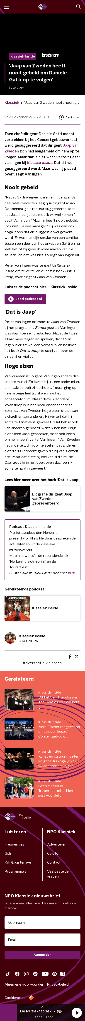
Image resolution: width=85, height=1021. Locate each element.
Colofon (54, 853)
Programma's (15, 871)
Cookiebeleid (15, 998)
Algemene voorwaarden (24, 984)
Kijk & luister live (18, 862)
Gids (8, 853)
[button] (76, 1012)
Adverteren (56, 844)
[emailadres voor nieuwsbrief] (42, 939)
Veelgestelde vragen (58, 874)
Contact (54, 862)
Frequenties (14, 844)
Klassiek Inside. (40, 163)
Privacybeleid (58, 984)
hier (71, 573)
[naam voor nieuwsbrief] (42, 922)
